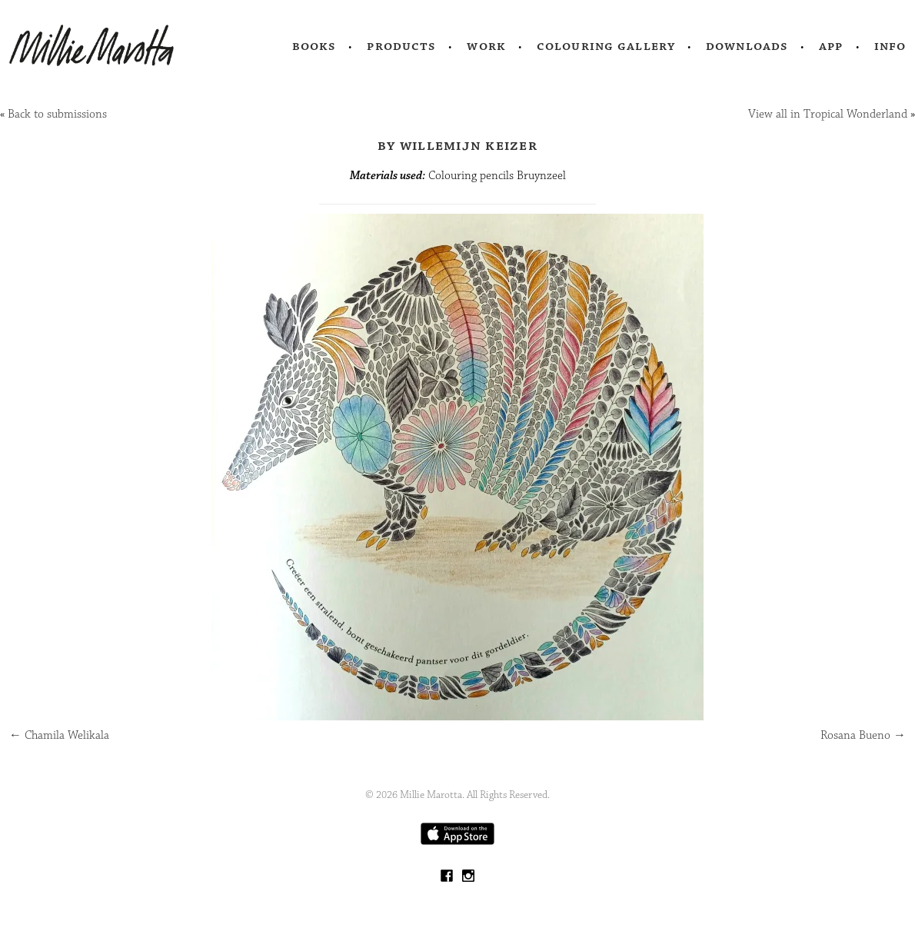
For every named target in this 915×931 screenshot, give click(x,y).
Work (486, 46)
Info (890, 46)
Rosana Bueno (863, 735)
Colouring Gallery (606, 46)
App (831, 46)
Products (401, 46)
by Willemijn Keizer (457, 145)
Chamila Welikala (59, 735)
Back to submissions (57, 114)
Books (314, 46)
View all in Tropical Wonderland (827, 114)
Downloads (747, 46)
